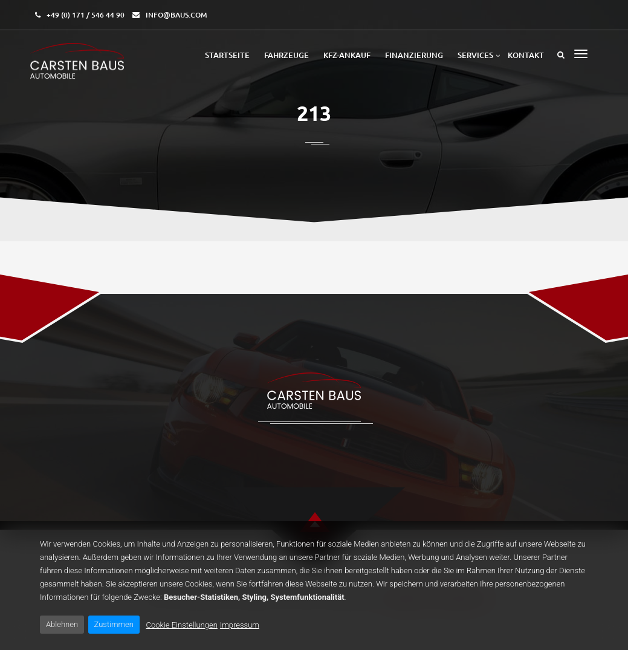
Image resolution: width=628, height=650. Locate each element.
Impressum (239, 624)
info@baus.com (176, 15)
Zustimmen (114, 624)
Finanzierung (414, 55)
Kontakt (526, 55)
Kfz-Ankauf (347, 55)
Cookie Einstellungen (182, 624)
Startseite (227, 55)
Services (475, 55)
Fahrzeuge (286, 55)
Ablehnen (62, 624)
